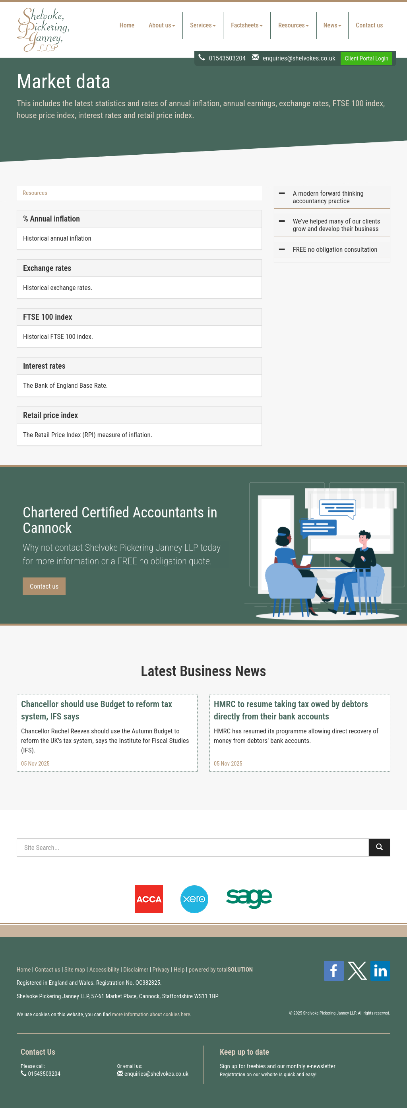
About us (162, 25)
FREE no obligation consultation (335, 249)
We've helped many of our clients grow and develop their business (336, 225)
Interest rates (44, 366)
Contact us (369, 25)
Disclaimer (135, 969)
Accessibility (104, 969)
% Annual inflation (51, 219)
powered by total (221, 969)
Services (202, 25)
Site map (74, 969)
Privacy (161, 969)
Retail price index (50, 415)
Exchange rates (47, 268)
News (332, 25)
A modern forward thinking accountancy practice (328, 197)
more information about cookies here (151, 1014)
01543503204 (227, 58)
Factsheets (247, 25)
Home (127, 25)
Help (179, 969)
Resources (293, 25)
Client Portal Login (366, 58)
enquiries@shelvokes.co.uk (299, 58)
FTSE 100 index (47, 317)
